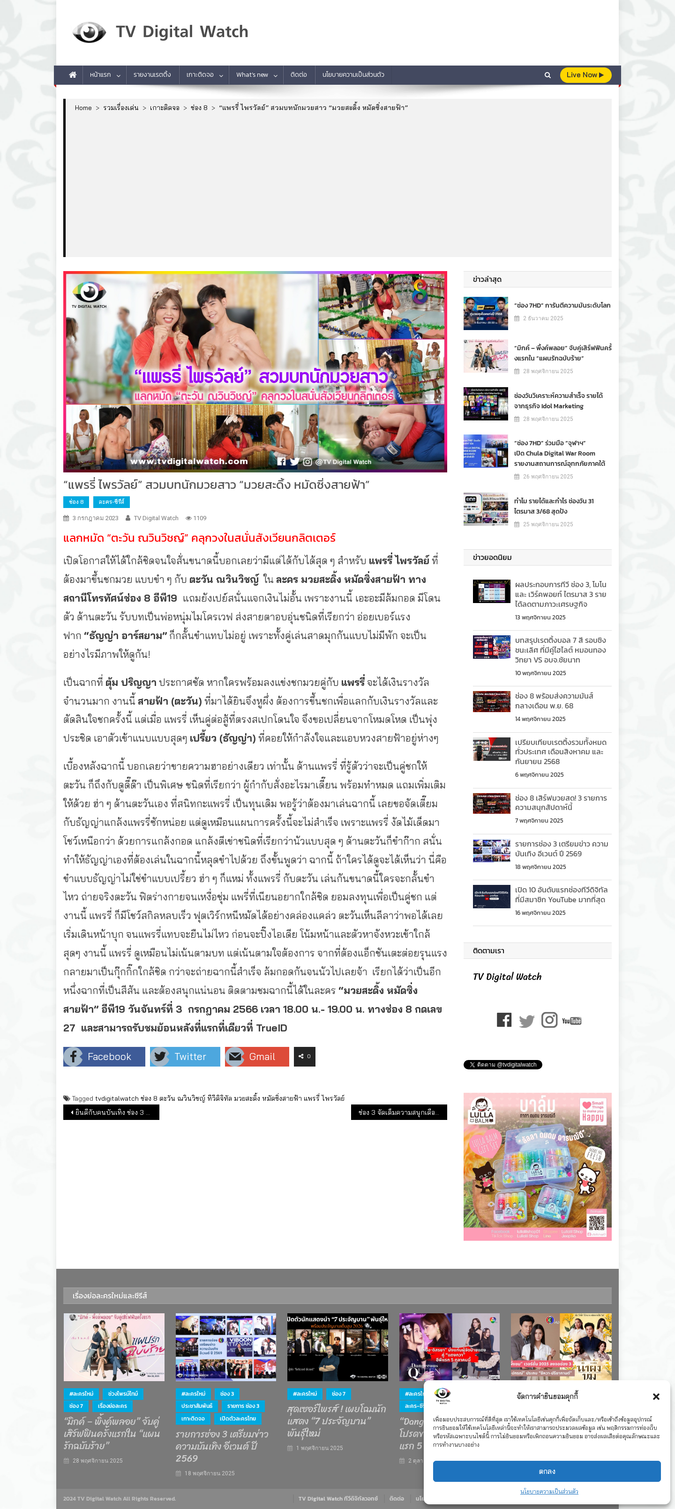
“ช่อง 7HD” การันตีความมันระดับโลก (562, 305)
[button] (656, 1396)
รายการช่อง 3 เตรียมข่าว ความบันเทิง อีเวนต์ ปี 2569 (561, 848)
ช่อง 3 (227, 1394)
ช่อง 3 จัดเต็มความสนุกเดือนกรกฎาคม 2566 (403, 1112)
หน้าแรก (100, 75)
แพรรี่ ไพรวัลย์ (324, 1098)
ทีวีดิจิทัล (219, 1098)
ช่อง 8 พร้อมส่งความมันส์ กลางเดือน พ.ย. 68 (554, 700)
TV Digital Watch (156, 518)
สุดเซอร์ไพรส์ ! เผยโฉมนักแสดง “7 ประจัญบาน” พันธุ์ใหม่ (336, 1421)
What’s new (252, 75)
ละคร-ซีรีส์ (111, 501)
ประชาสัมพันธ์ (196, 1406)
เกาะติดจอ (200, 75)
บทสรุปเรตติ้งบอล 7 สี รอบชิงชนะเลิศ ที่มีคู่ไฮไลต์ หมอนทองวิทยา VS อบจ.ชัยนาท (560, 649)
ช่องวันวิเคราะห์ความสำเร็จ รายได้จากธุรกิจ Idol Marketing (558, 401)
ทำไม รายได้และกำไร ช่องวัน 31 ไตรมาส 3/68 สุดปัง (554, 506)
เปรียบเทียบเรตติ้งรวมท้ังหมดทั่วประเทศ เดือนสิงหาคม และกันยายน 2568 (561, 751)
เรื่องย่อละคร (112, 1406)
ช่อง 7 (76, 1406)
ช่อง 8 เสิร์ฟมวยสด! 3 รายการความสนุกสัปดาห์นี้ (561, 802)
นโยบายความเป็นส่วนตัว (549, 1491)
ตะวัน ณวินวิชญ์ (182, 1098)
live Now (585, 74)
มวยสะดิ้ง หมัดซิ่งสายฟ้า (268, 1098)
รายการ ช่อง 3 (243, 1406)
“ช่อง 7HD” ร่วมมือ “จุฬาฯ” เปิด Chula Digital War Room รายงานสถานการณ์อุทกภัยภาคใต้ (559, 453)
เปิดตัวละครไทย (238, 1418)
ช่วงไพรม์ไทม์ (123, 1394)
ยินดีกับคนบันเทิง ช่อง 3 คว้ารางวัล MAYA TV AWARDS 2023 (117, 1112)
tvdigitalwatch (117, 1098)
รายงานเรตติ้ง (152, 75)
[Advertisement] (338, 184)
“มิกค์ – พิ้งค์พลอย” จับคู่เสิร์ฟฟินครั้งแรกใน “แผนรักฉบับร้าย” (563, 353)
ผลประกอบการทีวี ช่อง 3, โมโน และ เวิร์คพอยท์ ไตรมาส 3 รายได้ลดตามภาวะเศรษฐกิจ (561, 594)
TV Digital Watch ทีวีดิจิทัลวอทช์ (338, 1498)
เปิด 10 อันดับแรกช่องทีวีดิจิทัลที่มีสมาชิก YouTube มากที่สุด (561, 894)
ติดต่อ (299, 75)
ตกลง (547, 1471)
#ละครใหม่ (81, 1394)
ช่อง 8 (76, 501)
